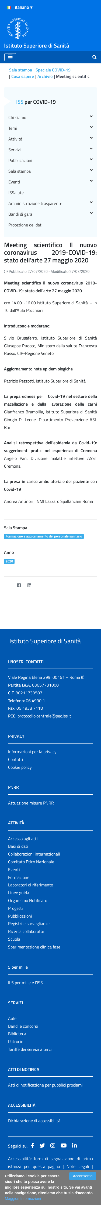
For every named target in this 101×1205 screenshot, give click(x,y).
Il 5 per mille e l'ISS (25, 1003)
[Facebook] (19, 585)
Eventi (50, 182)
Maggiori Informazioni (23, 1198)
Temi (50, 128)
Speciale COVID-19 (53, 70)
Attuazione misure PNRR (31, 823)
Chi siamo (50, 117)
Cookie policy (20, 787)
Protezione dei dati (25, 225)
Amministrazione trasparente (50, 203)
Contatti (15, 779)
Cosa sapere (22, 76)
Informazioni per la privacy (32, 772)
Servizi (50, 149)
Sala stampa (20, 70)
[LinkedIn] (29, 585)
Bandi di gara (50, 214)
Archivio (45, 76)
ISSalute (16, 192)
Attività (50, 139)
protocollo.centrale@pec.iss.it (44, 736)
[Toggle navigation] (10, 57)
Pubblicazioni (50, 160)
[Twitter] (8, 585)
